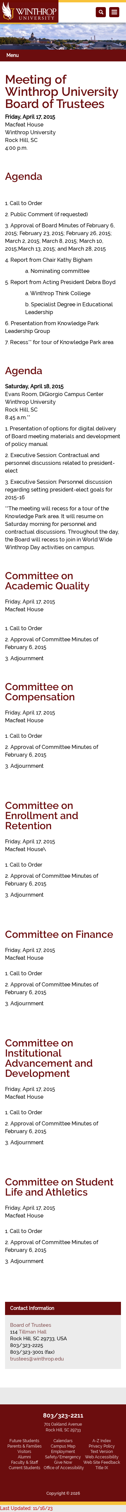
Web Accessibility (102, 1457)
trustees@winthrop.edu (37, 1359)
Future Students (24, 1440)
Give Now (63, 1462)
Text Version (101, 1451)
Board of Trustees (30, 1325)
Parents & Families (24, 1446)
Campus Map (63, 1446)
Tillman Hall (32, 1332)
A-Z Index (101, 1440)
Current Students (24, 1467)
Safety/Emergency (63, 1457)
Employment (63, 1451)
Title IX (101, 1467)
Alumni (24, 1457)
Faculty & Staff (24, 1462)
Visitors (24, 1451)
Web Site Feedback (101, 1462)
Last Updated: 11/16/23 (26, 1508)
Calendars (63, 1440)
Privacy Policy (102, 1446)
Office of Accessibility (64, 1467)
